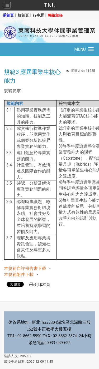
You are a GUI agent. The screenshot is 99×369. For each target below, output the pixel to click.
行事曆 (38, 15)
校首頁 (23, 15)
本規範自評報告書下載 (25, 268)
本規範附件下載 (19, 274)
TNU (49, 5)
